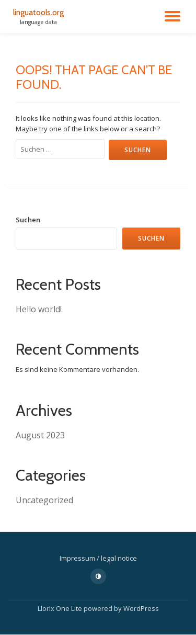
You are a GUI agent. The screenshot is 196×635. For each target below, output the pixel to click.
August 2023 (40, 435)
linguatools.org (38, 12)
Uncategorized (44, 500)
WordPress (141, 608)
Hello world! (39, 309)
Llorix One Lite (61, 608)
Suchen (28, 219)
